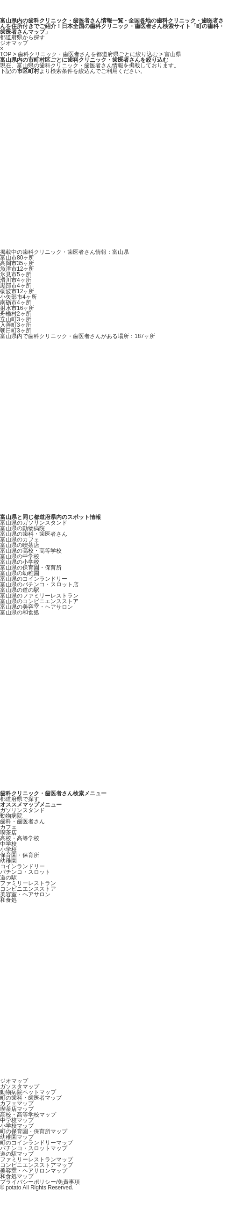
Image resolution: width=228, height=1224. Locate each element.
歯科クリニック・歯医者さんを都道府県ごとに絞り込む (88, 54)
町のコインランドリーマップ (36, 1142)
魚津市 (17, 269)
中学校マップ (17, 1120)
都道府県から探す (22, 37)
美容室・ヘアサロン (25, 894)
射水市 (17, 308)
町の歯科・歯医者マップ (31, 1097)
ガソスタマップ (19, 1086)
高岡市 (17, 263)
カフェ (8, 827)
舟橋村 (15, 313)
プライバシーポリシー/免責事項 (40, 1182)
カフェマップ (17, 1103)
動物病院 (11, 816)
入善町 (15, 325)
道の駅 (8, 877)
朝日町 (15, 330)
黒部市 (15, 285)
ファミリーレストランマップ (36, 1159)
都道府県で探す (19, 799)
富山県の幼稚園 (19, 573)
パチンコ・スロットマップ (33, 1148)
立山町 (15, 319)
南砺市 (15, 302)
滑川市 (15, 280)
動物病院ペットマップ (28, 1092)
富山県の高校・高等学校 (31, 550)
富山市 (17, 257)
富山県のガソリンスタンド (33, 522)
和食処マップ (17, 1176)
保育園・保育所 (19, 855)
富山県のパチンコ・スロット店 (39, 584)
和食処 (8, 900)
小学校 (8, 849)
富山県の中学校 (19, 556)
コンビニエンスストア (28, 889)
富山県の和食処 (19, 612)
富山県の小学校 (19, 562)
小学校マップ (17, 1126)
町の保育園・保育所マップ (33, 1131)
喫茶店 (8, 832)
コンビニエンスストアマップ (36, 1165)
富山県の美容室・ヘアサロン (36, 607)
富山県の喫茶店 (19, 545)
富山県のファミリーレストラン (39, 595)
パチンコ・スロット (25, 872)
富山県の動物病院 (22, 528)
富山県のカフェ (19, 539)
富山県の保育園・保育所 (31, 567)
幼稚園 (8, 860)
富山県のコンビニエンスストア (39, 601)
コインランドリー (22, 866)
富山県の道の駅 (19, 590)
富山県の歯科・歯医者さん (33, 534)
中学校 (8, 844)
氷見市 (15, 274)
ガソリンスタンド (22, 810)
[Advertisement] (87, 161)
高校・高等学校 (19, 838)
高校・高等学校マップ (28, 1114)
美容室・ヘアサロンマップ (33, 1170)
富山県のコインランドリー (33, 579)
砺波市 (17, 291)
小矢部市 (18, 297)
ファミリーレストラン (28, 883)
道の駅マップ (17, 1154)
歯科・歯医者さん (22, 821)
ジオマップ (14, 43)
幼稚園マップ (17, 1137)
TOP (5, 54)
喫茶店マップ (17, 1109)
